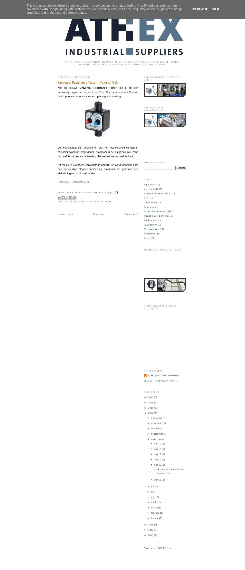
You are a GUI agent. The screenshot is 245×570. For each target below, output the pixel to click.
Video (147, 238)
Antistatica (72, 202)
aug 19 (158, 443)
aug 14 (158, 449)
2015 (151, 408)
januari (155, 518)
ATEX (83, 202)
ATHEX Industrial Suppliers (88, 193)
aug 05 (158, 465)
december (157, 418)
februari (155, 513)
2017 (151, 397)
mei (153, 497)
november (157, 423)
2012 (151, 530)
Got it (215, 9)
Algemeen (149, 184)
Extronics (149, 207)
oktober (155, 428)
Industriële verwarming (156, 211)
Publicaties (150, 220)
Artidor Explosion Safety (157, 193)
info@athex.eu (81, 182)
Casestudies (150, 202)
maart (154, 507)
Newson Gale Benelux (99, 202)
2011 (151, 535)
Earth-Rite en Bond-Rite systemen (102, 92)
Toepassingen (151, 229)
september (157, 434)
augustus (156, 439)
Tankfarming (150, 225)
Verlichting (149, 234)
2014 (151, 413)
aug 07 (158, 459)
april (153, 502)
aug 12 (158, 454)
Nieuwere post (66, 214)
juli (153, 486)
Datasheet (63, 182)
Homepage (99, 214)
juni (153, 492)
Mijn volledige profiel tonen (160, 381)
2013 (151, 524)
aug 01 (158, 480)
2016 (151, 402)
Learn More (200, 9)
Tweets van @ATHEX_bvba (158, 548)
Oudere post (131, 214)
